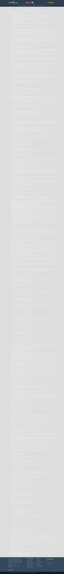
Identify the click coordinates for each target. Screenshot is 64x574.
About (45, 5)
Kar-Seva (29, 5)
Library (34, 5)
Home (19, 5)
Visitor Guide (24, 5)
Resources (39, 5)
